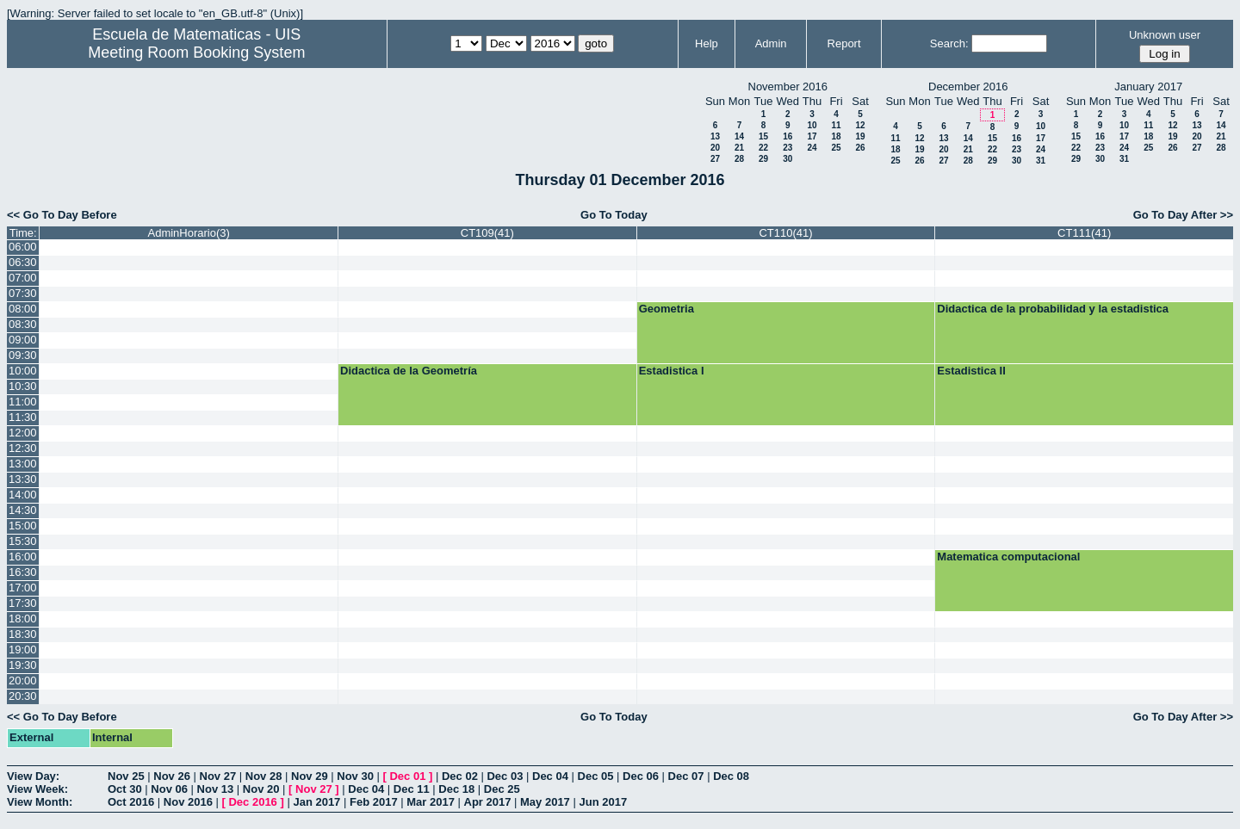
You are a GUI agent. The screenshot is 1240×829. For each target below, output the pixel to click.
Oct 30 (125, 789)
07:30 (23, 293)
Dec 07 (686, 776)
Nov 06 (169, 789)
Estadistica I (671, 370)
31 (1040, 160)
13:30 (23, 479)
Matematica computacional (1008, 556)
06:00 (23, 246)
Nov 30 (355, 776)
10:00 (23, 370)
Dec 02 (460, 776)
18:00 (23, 618)
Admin (771, 43)
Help (706, 43)
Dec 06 (641, 776)
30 (787, 159)
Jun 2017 (603, 801)
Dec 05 (596, 776)
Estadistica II (971, 370)
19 (860, 136)
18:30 (23, 634)
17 (811, 136)
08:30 (23, 324)
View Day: (33, 776)
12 (860, 125)
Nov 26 (171, 776)
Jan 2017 (316, 801)
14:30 (23, 510)
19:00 (23, 649)
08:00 (23, 308)
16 (787, 136)
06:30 (23, 262)
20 (715, 147)
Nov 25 (126, 776)
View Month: (39, 801)
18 (835, 136)
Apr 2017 (488, 801)
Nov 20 (261, 789)
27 (715, 159)
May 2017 (545, 801)
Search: (949, 43)
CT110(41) (785, 232)
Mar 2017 (430, 801)
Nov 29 (309, 776)
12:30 (23, 448)
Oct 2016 (131, 801)
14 (739, 136)
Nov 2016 (188, 801)
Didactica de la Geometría (408, 370)
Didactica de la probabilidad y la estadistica (1053, 308)
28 (739, 159)
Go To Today (614, 214)
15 (763, 136)
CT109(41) (487, 232)
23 (787, 147)
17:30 (23, 603)
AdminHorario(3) (189, 232)
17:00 (23, 587)
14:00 (23, 494)
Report (844, 43)
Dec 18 (456, 789)
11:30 (23, 417)
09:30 (23, 355)
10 (811, 125)
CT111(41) (1084, 232)
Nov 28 (263, 776)
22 (763, 147)
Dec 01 (407, 776)
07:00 (23, 277)
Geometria (666, 308)
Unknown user (1164, 34)
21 (739, 147)
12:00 (23, 432)
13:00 (23, 463)
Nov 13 (215, 789)
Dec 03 (505, 776)
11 (835, 125)
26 (860, 147)
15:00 (23, 525)
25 (835, 147)
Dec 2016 (252, 801)
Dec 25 (502, 789)
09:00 (23, 339)
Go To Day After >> (1183, 214)
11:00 (23, 401)
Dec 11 (412, 789)
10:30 (23, 386)
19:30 (23, 665)
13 (715, 136)
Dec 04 (550, 776)
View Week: (37, 789)
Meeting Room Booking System (196, 52)
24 (811, 147)
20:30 (23, 696)
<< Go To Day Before (62, 214)
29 (763, 159)
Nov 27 (218, 776)
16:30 (23, 572)
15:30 (23, 541)
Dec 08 (731, 776)
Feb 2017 (374, 801)
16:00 (23, 556)
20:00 (23, 680)
